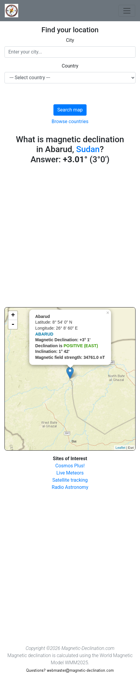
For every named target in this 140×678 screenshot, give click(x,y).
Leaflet (120, 447)
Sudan (88, 149)
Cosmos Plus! (69, 466)
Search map (70, 110)
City (70, 40)
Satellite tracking (70, 480)
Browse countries (70, 121)
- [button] (13, 324)
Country (70, 66)
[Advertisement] (70, 237)
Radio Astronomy (70, 487)
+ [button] (13, 315)
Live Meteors (70, 473)
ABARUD (44, 334)
